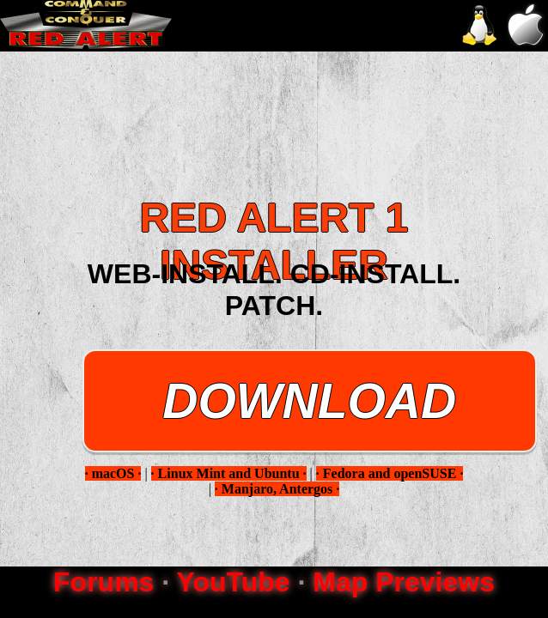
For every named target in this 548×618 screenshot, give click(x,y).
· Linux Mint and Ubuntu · (229, 473)
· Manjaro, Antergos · (277, 489)
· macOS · (113, 473)
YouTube (232, 581)
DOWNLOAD (309, 400)
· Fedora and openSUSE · (390, 473)
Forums (103, 581)
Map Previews (404, 581)
